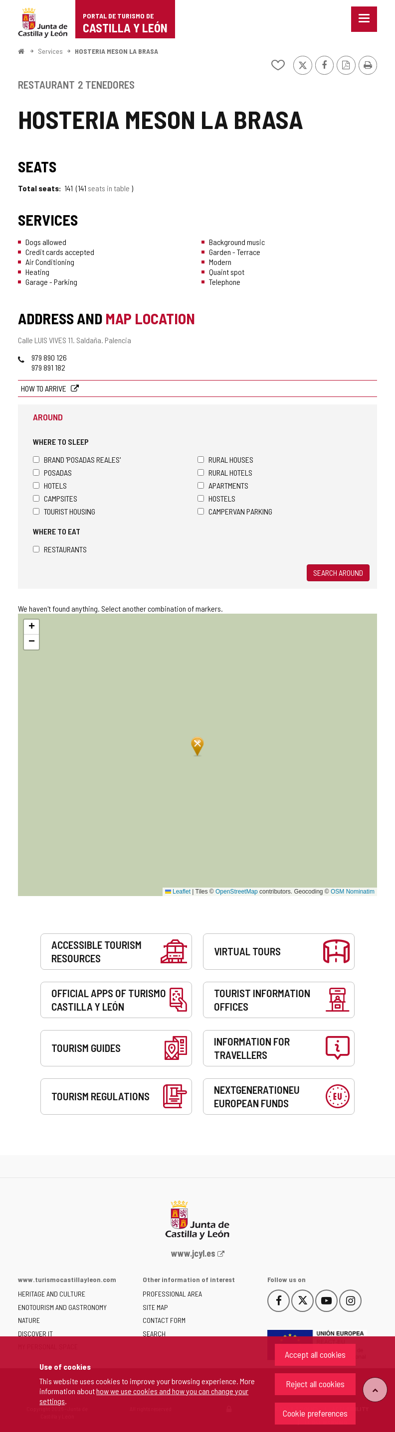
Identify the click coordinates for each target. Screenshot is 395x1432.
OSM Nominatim (353, 891)
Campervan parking (235, 511)
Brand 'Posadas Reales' (77, 459)
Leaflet (178, 891)
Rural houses (225, 459)
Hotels (50, 485)
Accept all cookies (315, 1354)
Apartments (223, 485)
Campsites (55, 498)
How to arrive (44, 388)
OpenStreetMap (236, 891)
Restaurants (60, 549)
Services (50, 51)
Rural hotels (225, 472)
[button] (31, 627)
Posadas (52, 472)
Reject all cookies (315, 1383)
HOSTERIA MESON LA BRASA (116, 51)
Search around (338, 572)
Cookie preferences (315, 1413)
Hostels (216, 498)
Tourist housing (64, 511)
